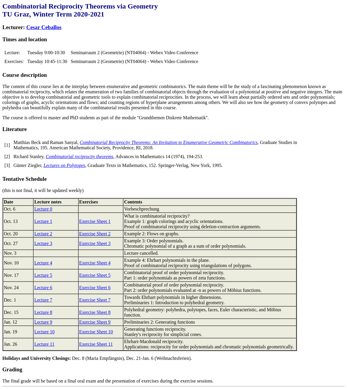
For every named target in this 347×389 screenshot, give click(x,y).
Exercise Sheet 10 (96, 331)
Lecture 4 (43, 262)
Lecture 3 (43, 243)
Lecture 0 (43, 208)
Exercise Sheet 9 (95, 322)
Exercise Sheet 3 (95, 243)
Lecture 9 (43, 322)
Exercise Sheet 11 (96, 344)
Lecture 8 (43, 312)
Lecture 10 (44, 331)
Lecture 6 (43, 287)
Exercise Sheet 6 (95, 287)
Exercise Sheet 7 (95, 299)
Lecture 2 (43, 233)
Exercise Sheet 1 (95, 221)
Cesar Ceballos (44, 27)
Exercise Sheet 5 (95, 275)
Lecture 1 (43, 221)
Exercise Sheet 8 (95, 312)
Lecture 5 (43, 275)
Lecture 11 (44, 344)
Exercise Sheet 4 (95, 262)
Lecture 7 (43, 299)
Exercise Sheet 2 (95, 233)
